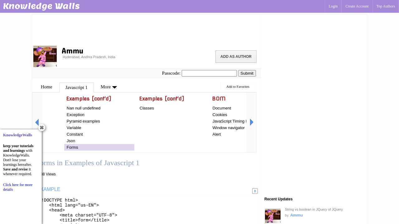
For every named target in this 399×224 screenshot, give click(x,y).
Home (46, 86)
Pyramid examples (83, 121)
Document (222, 108)
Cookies (220, 114)
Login (333, 6)
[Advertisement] (146, 30)
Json (71, 140)
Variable (74, 127)
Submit (247, 73)
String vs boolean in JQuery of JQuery (314, 209)
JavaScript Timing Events (235, 121)
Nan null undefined (83, 108)
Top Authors (386, 6)
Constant (75, 134)
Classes (147, 108)
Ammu (296, 215)
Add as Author (236, 56)
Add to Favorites (237, 86)
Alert (217, 134)
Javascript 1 (76, 87)
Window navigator (229, 127)
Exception (75, 114)
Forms (72, 147)
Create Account (356, 6)
